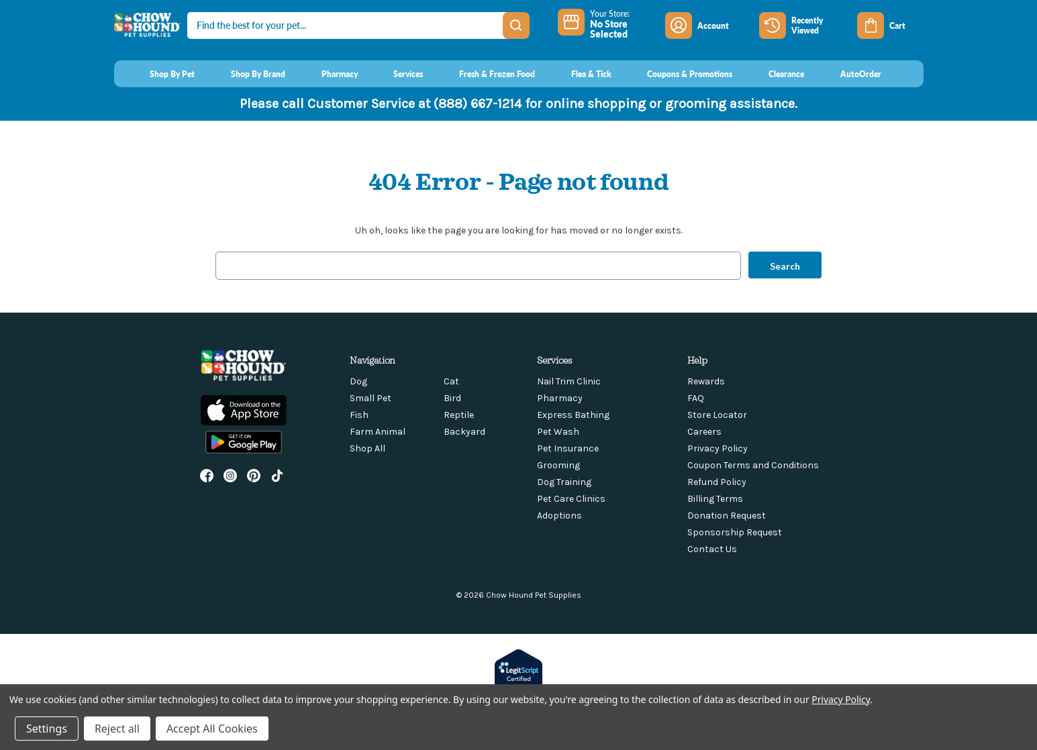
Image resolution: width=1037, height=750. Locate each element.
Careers (704, 431)
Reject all (117, 728)
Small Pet (370, 398)
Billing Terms (715, 498)
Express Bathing (573, 415)
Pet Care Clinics (571, 498)
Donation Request (726, 515)
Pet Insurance (568, 448)
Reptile (459, 415)
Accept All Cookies (212, 728)
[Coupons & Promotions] (677, 73)
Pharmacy (560, 398)
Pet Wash (558, 431)
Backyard (464, 431)
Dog (358, 381)
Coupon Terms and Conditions (753, 465)
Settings (46, 728)
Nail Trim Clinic (569, 381)
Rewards (706, 381)
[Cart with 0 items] (890, 25)
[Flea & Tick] (578, 73)
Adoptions (559, 515)
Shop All (367, 448)
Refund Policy (716, 482)
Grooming (558, 465)
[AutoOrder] (848, 73)
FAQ (695, 398)
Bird (452, 398)
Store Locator (717, 415)
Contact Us (712, 549)
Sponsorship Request (734, 532)
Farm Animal (377, 431)
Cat (451, 381)
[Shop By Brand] (245, 73)
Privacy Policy (717, 448)
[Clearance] (773, 73)
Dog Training (564, 482)
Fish (359, 415)
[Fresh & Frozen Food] (484, 73)
